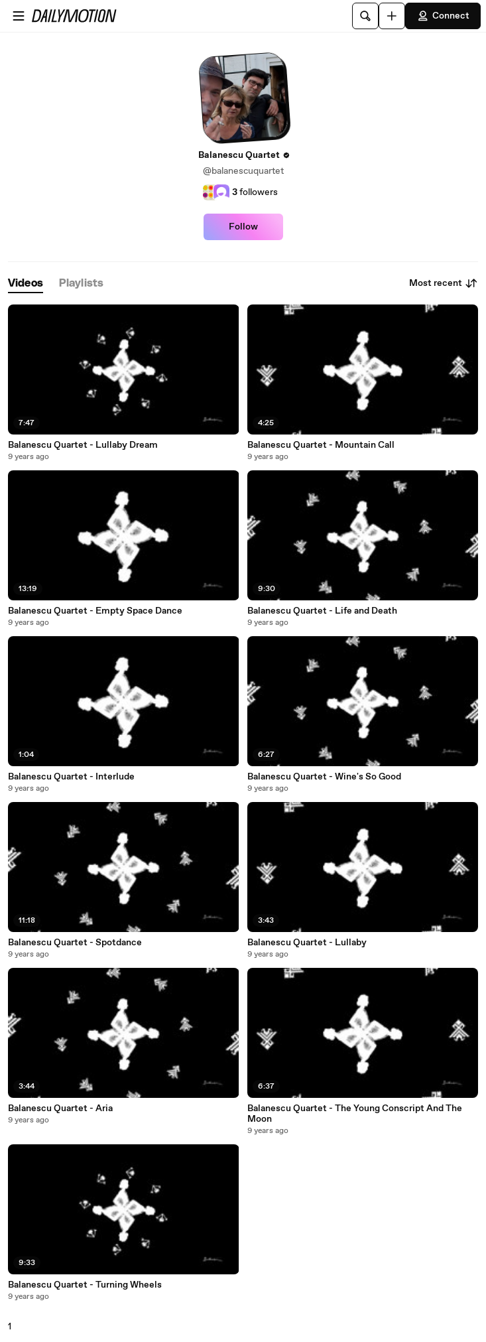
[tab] (25, 283)
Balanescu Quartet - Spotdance (75, 942)
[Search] (365, 16)
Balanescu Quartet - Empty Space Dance (95, 611)
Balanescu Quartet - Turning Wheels (85, 1285)
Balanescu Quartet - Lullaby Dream (83, 445)
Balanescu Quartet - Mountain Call (321, 445)
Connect (442, 16)
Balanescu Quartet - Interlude (71, 777)
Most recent (443, 283)
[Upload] (392, 16)
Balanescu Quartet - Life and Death (322, 611)
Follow (243, 227)
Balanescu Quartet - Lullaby (307, 942)
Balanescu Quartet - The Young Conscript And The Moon (354, 1113)
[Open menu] (18, 16)
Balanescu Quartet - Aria (60, 1108)
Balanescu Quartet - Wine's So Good (324, 777)
